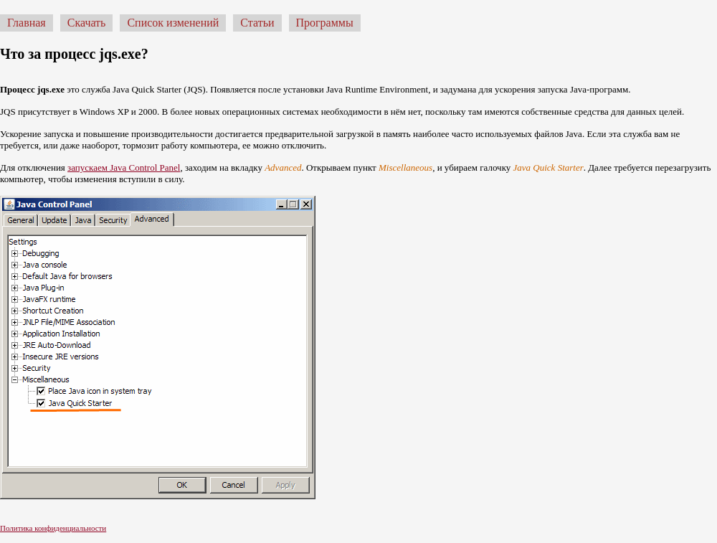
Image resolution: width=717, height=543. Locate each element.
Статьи (257, 22)
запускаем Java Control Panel (123, 167)
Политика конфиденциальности (53, 528)
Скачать (86, 22)
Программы (324, 22)
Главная (26, 22)
